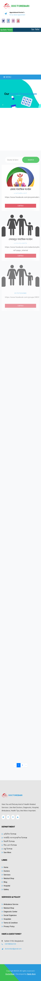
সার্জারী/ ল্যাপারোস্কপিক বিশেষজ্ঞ (14, 838)
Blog (4, 882)
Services (6, 875)
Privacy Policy (8, 926)
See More (6, 852)
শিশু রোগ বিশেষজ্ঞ (9, 845)
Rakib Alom (31, 974)
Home (5, 867)
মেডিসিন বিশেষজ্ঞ (9, 834)
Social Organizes (9, 915)
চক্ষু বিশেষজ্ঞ (7, 849)
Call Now (21, 208)
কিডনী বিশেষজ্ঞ (8, 841)
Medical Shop (8, 878)
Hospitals (6, 919)
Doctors (6, 871)
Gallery (5, 889)
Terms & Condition (10, 923)
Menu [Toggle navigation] (7, 77)
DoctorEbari (9, 974)
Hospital (6, 886)
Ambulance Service (10, 904)
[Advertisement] (20, 53)
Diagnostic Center (9, 912)
